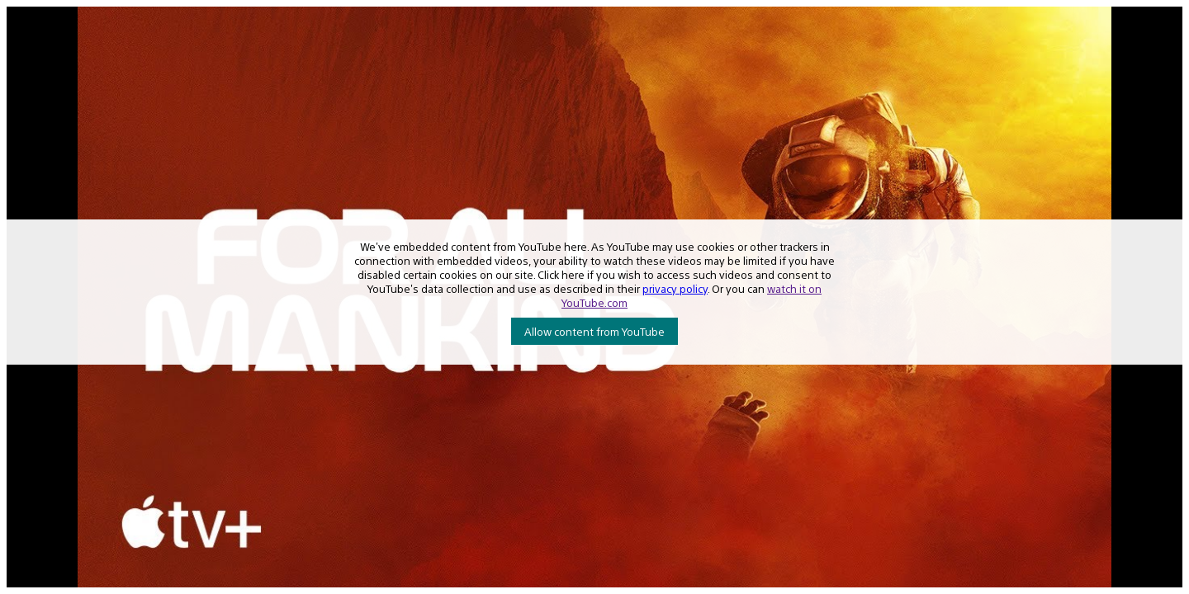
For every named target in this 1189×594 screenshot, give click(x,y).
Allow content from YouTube (594, 331)
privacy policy (675, 288)
